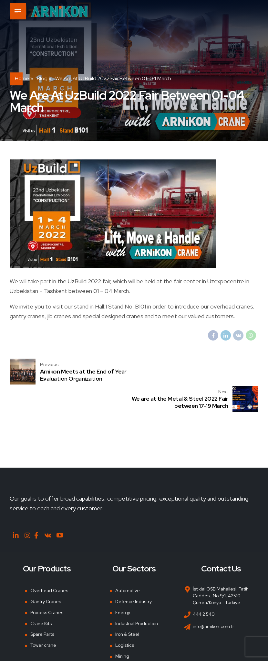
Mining (122, 629)
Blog (42, 78)
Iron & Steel (127, 608)
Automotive (127, 564)
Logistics (124, 619)
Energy (122, 586)
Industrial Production (136, 597)
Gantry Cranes (45, 575)
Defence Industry (133, 575)
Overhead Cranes (49, 564)
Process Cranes (46, 586)
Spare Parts (42, 608)
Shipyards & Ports (133, 640)
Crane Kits (41, 597)
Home (22, 78)
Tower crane (43, 619)
